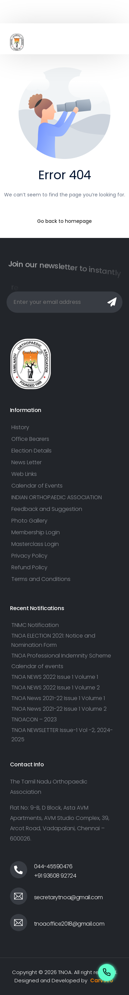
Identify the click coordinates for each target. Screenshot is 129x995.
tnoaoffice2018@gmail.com (69, 924)
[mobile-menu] (110, 42)
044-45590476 (53, 866)
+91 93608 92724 (55, 876)
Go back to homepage (64, 221)
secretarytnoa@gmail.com (68, 897)
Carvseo (101, 980)
